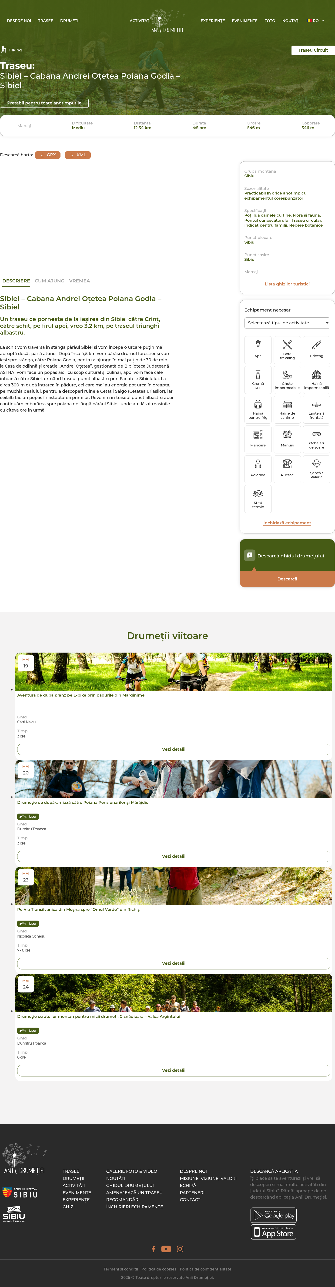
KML (78, 155)
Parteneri (192, 1192)
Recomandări (123, 1200)
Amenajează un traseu (134, 1192)
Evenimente (245, 21)
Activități (140, 21)
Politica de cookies (159, 1269)
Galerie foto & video (131, 1171)
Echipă (188, 1185)
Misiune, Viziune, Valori (208, 1178)
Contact (190, 1200)
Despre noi (19, 21)
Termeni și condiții (121, 1269)
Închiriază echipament (287, 523)
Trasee (45, 21)
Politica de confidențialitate (205, 1269)
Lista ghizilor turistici (287, 284)
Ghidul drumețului (130, 1185)
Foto (270, 21)
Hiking (11, 49)
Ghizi (69, 1207)
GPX (48, 155)
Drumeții (70, 21)
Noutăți (290, 21)
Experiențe (213, 21)
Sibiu (249, 176)
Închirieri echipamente (134, 1207)
